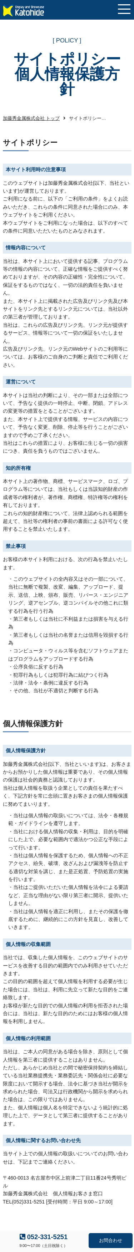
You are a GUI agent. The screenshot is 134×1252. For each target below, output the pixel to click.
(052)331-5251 (28, 1202)
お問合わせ (110, 1240)
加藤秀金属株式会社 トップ (31, 118)
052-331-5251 (44, 1237)
